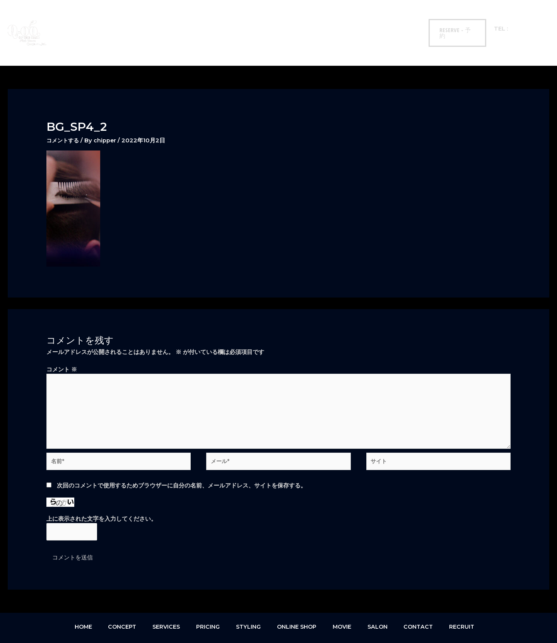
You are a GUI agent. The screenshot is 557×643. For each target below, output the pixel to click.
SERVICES (150, 19)
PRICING (185, 19)
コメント (61, 342)
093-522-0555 (528, 19)
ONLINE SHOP (261, 19)
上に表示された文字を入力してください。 (101, 496)
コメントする (63, 113)
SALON (331, 19)
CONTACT (366, 19)
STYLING (220, 19)
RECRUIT (401, 19)
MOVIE (301, 19)
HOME (81, 19)
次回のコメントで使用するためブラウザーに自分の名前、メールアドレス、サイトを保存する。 (181, 463)
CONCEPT (114, 19)
